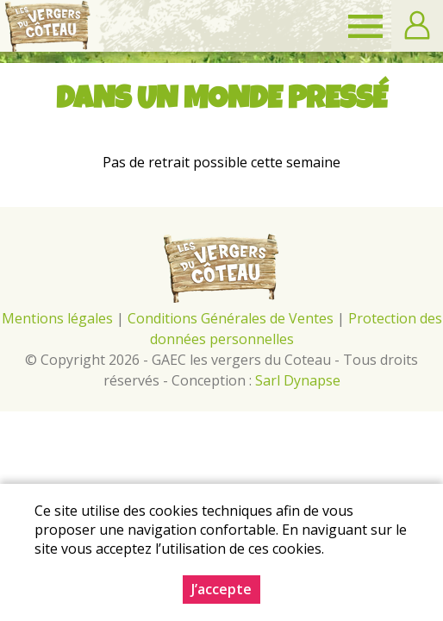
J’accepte (221, 589)
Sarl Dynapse (297, 380)
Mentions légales (57, 318)
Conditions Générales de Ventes (232, 318)
